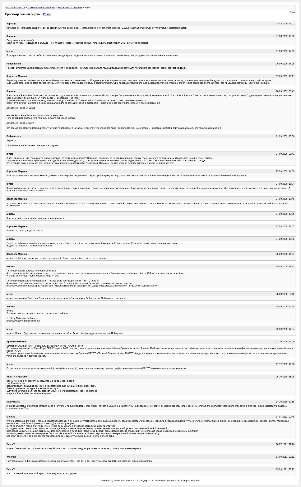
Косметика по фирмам (70, 7)
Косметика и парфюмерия (41, 7)
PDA (292, 12)
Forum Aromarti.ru (15, 7)
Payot (47, 14)
